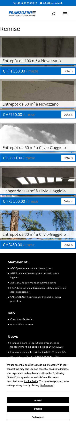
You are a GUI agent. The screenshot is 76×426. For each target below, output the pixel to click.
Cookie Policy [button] (31, 381)
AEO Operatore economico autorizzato (31, 268)
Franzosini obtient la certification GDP (30, 352)
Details (68, 71)
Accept (38, 400)
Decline (38, 408)
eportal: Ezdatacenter (22, 324)
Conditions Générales (22, 319)
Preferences (38, 417)
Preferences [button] (47, 385)
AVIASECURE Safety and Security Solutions (33, 282)
